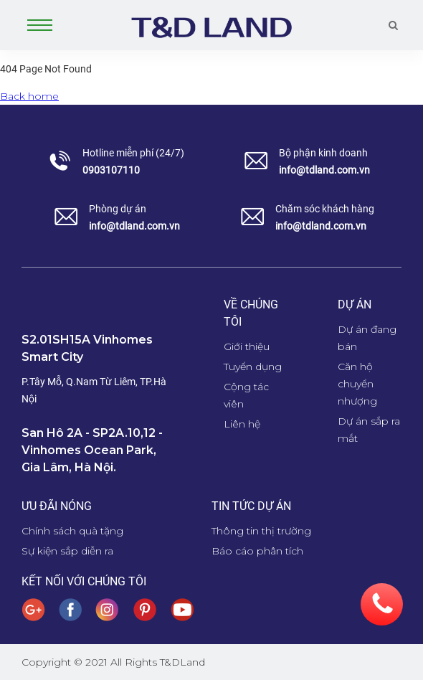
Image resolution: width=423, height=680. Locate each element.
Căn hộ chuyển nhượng (357, 383)
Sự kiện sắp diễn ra (67, 550)
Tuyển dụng (253, 366)
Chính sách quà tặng (72, 530)
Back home (29, 96)
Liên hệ (242, 423)
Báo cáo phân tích (257, 550)
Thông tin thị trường (261, 530)
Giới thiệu (247, 346)
